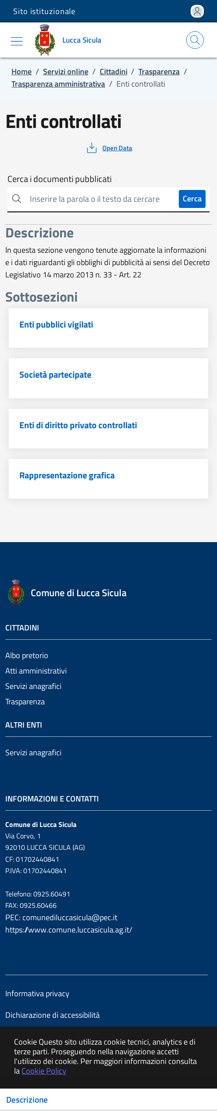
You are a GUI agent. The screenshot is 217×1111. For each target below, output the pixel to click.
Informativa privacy (37, 993)
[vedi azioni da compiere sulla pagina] (108, 148)
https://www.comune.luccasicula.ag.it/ (68, 930)
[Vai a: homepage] (69, 40)
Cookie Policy (44, 1071)
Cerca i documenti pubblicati (59, 179)
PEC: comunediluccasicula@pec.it (61, 917)
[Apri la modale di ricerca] (195, 40)
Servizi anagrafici (33, 686)
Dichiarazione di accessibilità (52, 1015)
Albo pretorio (26, 655)
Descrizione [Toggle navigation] (27, 1099)
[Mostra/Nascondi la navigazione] (17, 41)
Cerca (192, 198)
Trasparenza (25, 701)
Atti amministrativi (36, 671)
